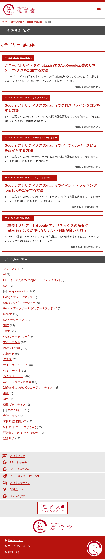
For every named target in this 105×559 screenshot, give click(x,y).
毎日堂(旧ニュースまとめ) (19, 427)
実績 (6, 393)
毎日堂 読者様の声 (14, 421)
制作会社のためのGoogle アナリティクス (29, 387)
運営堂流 (8, 438)
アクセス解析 (11, 342)
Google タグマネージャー (19, 302)
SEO (6, 325)
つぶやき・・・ (13, 376)
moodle (7, 314)
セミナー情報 (11, 370)
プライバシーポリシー (20, 546)
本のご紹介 (15, 410)
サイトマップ (15, 540)
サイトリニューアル (16, 365)
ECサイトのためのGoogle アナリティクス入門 (32, 280)
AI (4, 274)
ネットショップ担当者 (17, 382)
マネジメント (11, 268)
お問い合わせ (15, 552)
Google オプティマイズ (18, 297)
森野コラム (10, 415)
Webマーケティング (16, 336)
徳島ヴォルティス (14, 404)
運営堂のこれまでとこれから (21, 432)
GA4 (6, 285)
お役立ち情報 (11, 348)
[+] (5, 291)
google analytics (18, 291)
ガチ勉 (7, 359)
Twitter (7, 331)
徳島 (6, 398)
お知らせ (8, 353)
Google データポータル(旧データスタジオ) (30, 308)
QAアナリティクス (15, 319)
